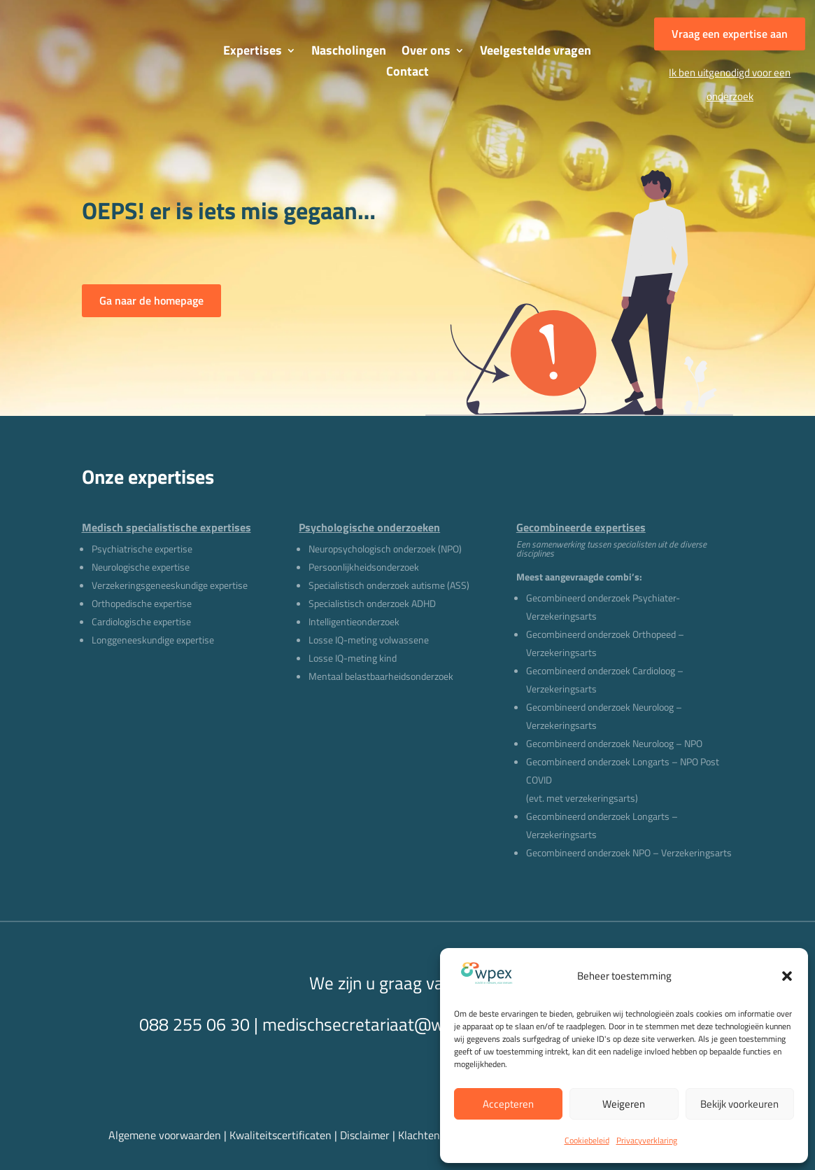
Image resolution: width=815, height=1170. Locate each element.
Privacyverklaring (646, 1140)
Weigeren (623, 1104)
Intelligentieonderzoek (354, 621)
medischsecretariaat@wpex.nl (374, 1024)
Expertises (252, 53)
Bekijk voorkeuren (739, 1104)
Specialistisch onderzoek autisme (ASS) (389, 585)
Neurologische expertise (141, 566)
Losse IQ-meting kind (353, 657)
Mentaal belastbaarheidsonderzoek (381, 676)
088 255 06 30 (194, 1024)
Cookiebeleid (587, 1140)
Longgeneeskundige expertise (153, 639)
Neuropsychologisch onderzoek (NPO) (385, 548)
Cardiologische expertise (141, 621)
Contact (407, 74)
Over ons (426, 53)
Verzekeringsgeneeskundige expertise (170, 585)
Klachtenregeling (438, 1135)
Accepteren (508, 1104)
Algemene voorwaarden (164, 1135)
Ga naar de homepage (151, 300)
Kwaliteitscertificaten (280, 1135)
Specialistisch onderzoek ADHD (372, 603)
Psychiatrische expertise (142, 548)
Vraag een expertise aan (730, 33)
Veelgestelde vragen (535, 53)
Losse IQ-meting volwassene (369, 639)
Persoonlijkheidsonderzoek (364, 566)
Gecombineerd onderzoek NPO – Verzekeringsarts (629, 852)
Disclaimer (366, 1135)
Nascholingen (348, 53)
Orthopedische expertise (142, 603)
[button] (787, 976)
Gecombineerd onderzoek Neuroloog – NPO (614, 743)
